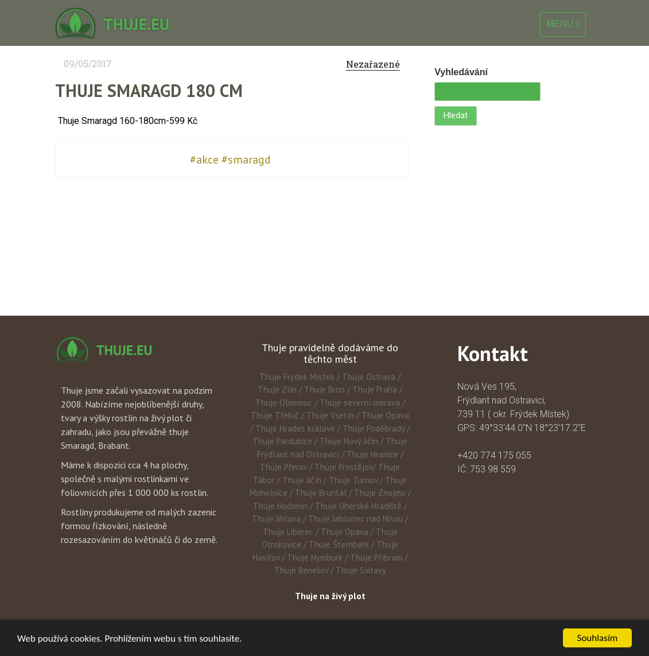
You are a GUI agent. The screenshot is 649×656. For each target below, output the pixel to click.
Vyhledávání (461, 72)
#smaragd (246, 159)
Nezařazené (373, 64)
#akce (204, 159)
